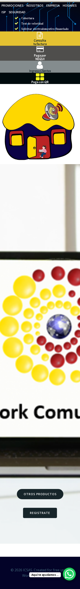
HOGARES (70, 5)
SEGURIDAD (17, 12)
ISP (3, 12)
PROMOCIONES (12, 5)
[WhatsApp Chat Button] (69, 574)
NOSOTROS (34, 5)
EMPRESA (53, 5)
